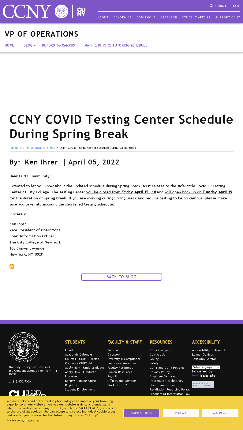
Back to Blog (122, 276)
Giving (154, 359)
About (103, 17)
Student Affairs (196, 17)
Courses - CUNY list (78, 363)
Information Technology (166, 381)
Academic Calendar (78, 354)
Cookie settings (141, 413)
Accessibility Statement (208, 350)
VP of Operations (34, 147)
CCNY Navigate (160, 350)
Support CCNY (227, 17)
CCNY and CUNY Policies (167, 367)
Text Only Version (204, 359)
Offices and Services (121, 381)
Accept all (220, 413)
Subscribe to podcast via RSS (12, 267)
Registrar (71, 385)
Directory (114, 354)
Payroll (112, 376)
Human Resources (119, 372)
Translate (204, 375)
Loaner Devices (203, 354)
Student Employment (80, 389)
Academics (123, 17)
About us (33, 420)
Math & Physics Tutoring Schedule (115, 45)
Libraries (71, 376)
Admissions (146, 17)
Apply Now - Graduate (80, 372)
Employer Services (163, 376)
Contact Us (157, 354)
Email (69, 350)
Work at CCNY (117, 385)
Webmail (113, 350)
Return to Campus (58, 45)
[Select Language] (206, 367)
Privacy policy (15, 420)
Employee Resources (121, 363)
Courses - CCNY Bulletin (82, 359)
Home (9, 45)
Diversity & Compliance (124, 359)
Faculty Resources (120, 367)
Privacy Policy (160, 372)
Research (169, 17)
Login (235, 5)
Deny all (180, 413)
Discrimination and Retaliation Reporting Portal (170, 387)
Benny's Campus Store (80, 381)
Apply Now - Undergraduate (84, 367)
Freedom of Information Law (170, 394)
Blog (28, 45)
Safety (154, 363)
